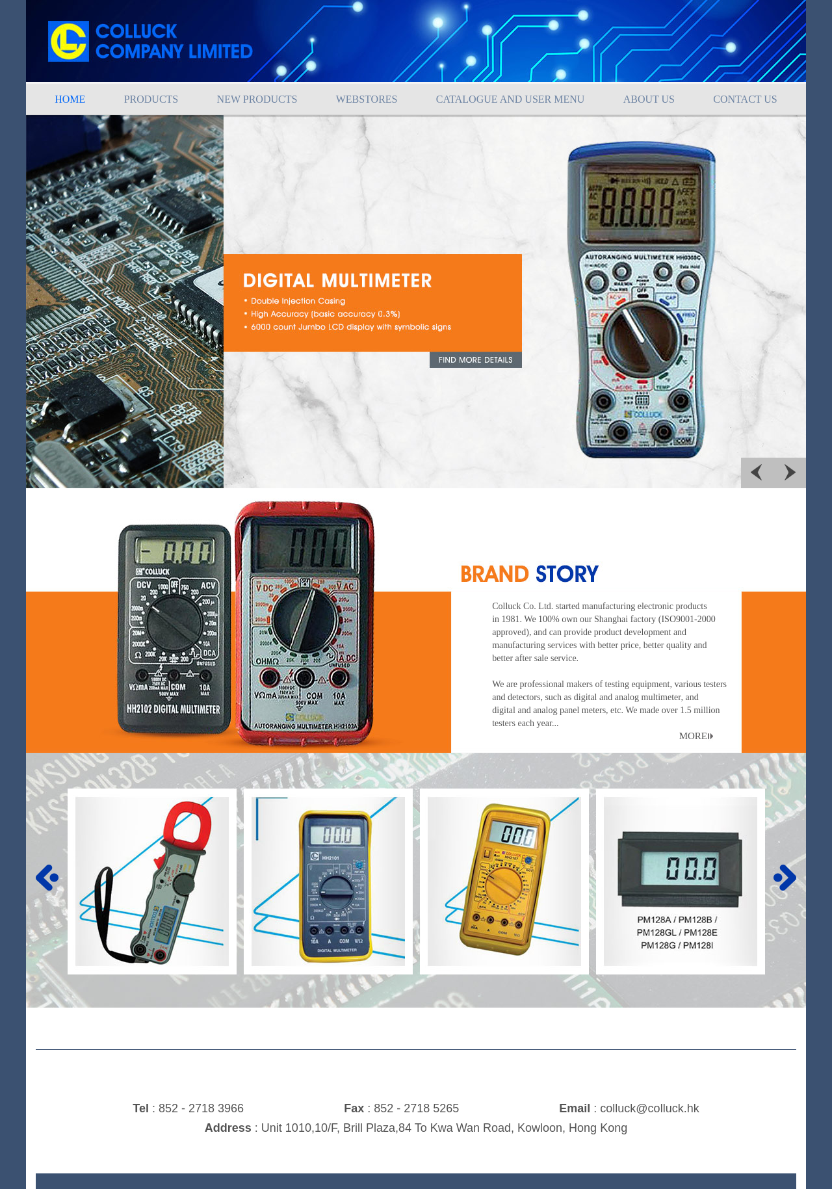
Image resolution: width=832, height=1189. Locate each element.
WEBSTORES (367, 99)
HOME (70, 99)
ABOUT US (649, 99)
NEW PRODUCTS (257, 99)
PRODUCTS (151, 99)
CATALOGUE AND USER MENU (510, 99)
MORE (693, 736)
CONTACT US (745, 99)
